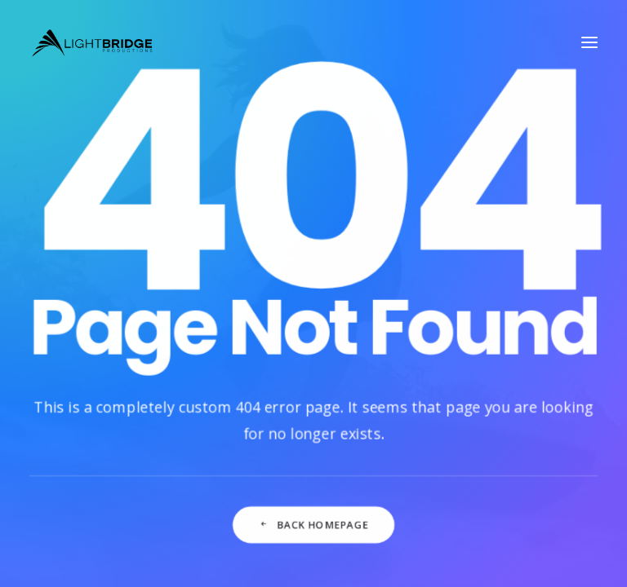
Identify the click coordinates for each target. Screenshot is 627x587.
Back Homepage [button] (314, 533)
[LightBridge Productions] (92, 42)
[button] (589, 42)
